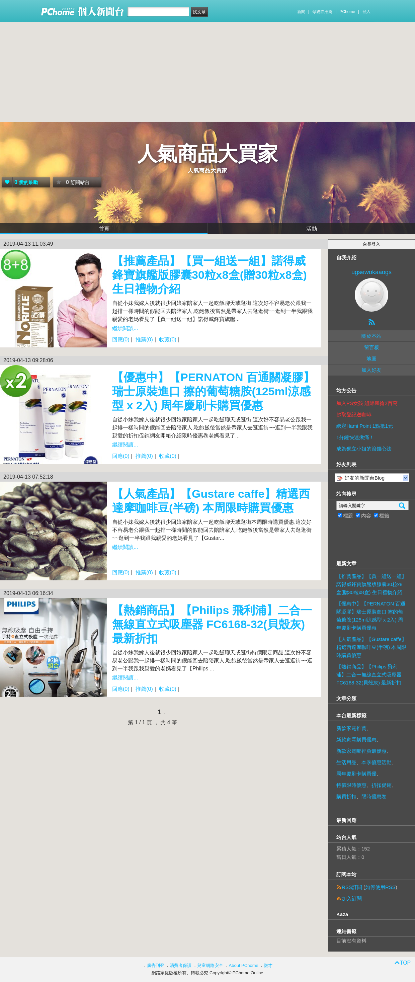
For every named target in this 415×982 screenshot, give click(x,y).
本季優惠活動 (376, 762)
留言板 (371, 347)
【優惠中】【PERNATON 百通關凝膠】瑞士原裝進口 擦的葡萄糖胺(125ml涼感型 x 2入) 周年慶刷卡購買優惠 (213, 391)
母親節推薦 (322, 11)
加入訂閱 (352, 898)
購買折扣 (346, 796)
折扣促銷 (381, 785)
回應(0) (121, 339)
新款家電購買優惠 (356, 739)
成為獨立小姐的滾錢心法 (364, 449)
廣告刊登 (155, 965)
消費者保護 (180, 965)
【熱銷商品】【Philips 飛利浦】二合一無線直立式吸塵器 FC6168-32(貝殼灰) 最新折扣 (212, 624)
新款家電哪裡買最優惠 (361, 751)
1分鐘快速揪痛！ (355, 437)
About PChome (243, 965)
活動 (311, 229)
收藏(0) (167, 339)
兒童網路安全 (210, 965)
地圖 (371, 358)
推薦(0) (144, 339)
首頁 (104, 229)
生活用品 (346, 762)
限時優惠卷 (374, 796)
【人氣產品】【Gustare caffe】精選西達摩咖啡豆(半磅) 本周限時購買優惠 (371, 647)
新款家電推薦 (351, 728)
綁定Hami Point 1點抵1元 (364, 426)
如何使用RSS (380, 887)
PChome (347, 11)
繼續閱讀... (125, 328)
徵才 (268, 965)
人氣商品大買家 (207, 154)
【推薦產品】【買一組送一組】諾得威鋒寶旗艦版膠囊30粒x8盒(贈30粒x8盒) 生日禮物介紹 (209, 274)
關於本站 (371, 336)
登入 (366, 11)
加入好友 (371, 370)
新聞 (301, 11)
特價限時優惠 (351, 785)
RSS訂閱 (352, 887)
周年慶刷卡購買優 (356, 773)
